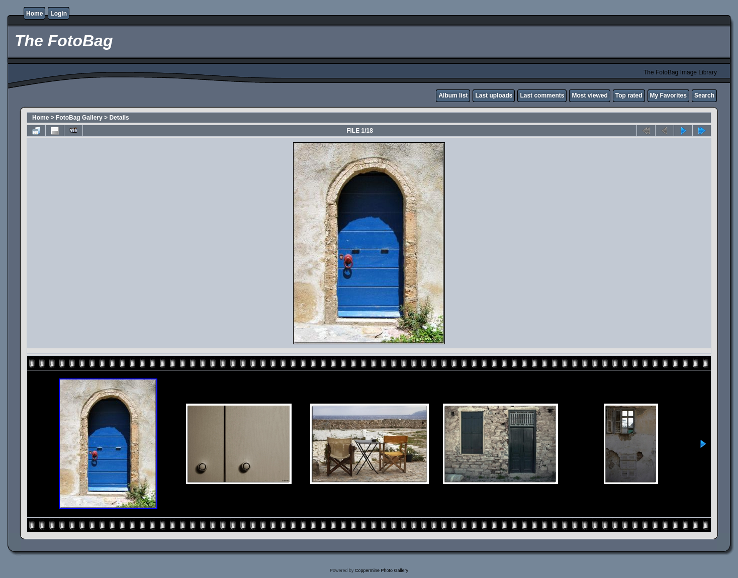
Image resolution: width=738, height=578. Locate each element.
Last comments (542, 95)
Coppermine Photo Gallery (381, 570)
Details (119, 117)
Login (58, 13)
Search (704, 95)
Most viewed (589, 95)
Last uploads (493, 95)
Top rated (628, 95)
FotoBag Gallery (79, 117)
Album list (453, 95)
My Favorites (668, 95)
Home (34, 13)
